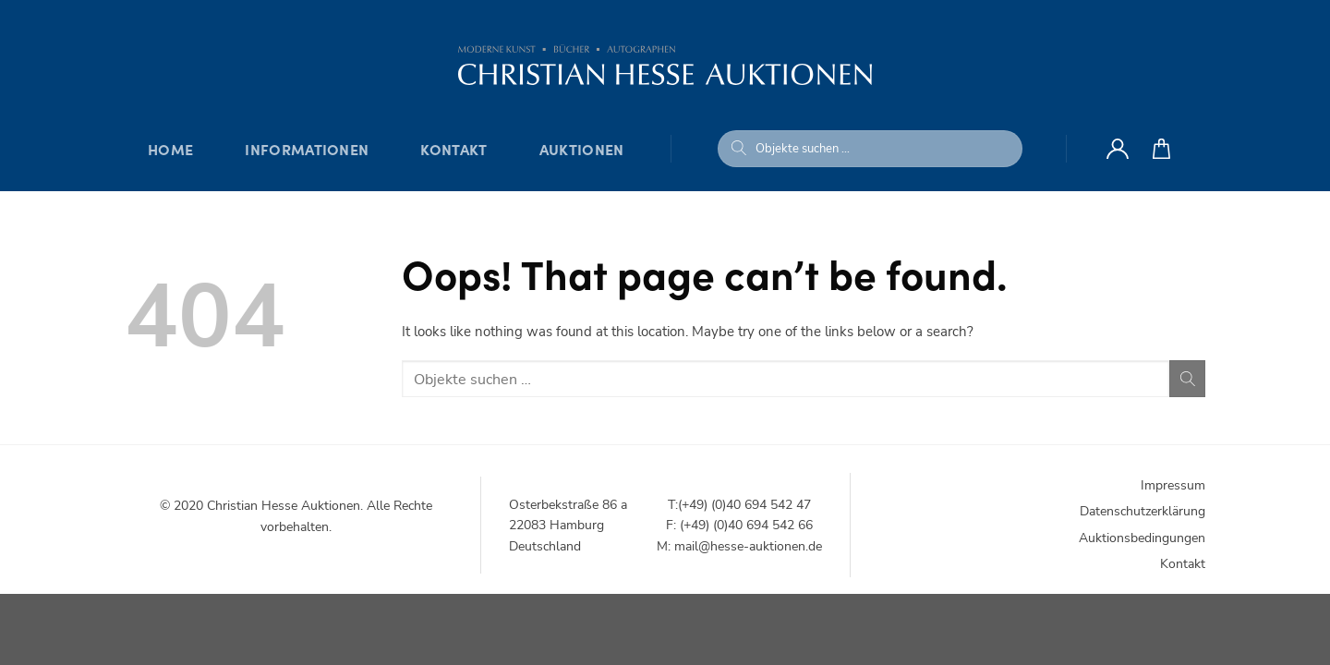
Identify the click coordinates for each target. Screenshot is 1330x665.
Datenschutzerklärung (1142, 511)
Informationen (307, 149)
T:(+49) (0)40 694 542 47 (739, 505)
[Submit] (739, 148)
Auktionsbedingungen (1142, 538)
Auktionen (581, 149)
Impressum (1173, 485)
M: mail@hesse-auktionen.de (739, 546)
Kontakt (453, 149)
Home (170, 149)
